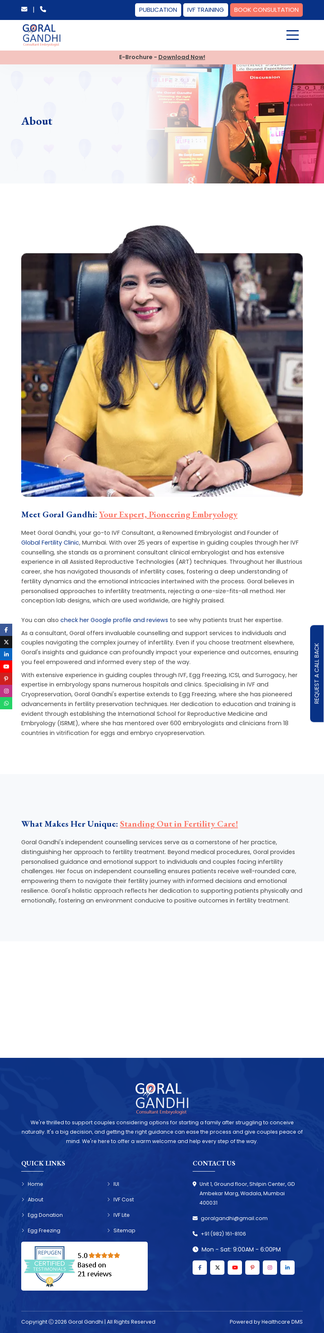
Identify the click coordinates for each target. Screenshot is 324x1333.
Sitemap (121, 1230)
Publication (158, 9)
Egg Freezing (40, 1230)
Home (32, 1184)
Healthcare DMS (282, 1321)
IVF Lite (118, 1215)
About (32, 1199)
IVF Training (205, 9)
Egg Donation (42, 1215)
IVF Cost (120, 1199)
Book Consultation (266, 9)
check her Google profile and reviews (114, 620)
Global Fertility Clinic (50, 542)
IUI (113, 1184)
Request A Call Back (317, 673)
